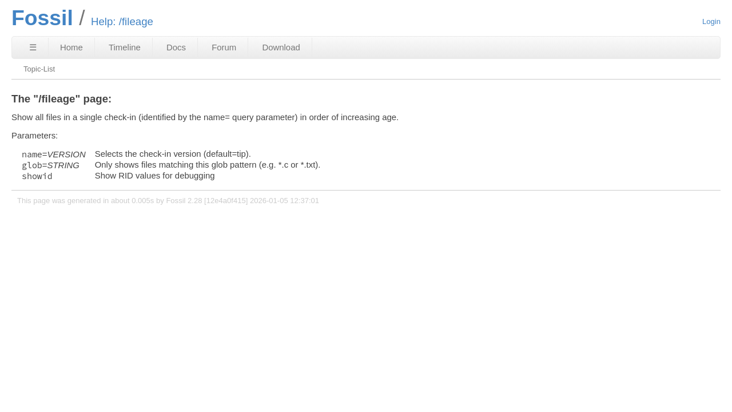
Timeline (125, 47)
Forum (224, 47)
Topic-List (39, 69)
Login (711, 21)
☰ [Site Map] (33, 47)
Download (281, 47)
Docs (176, 47)
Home (71, 47)
